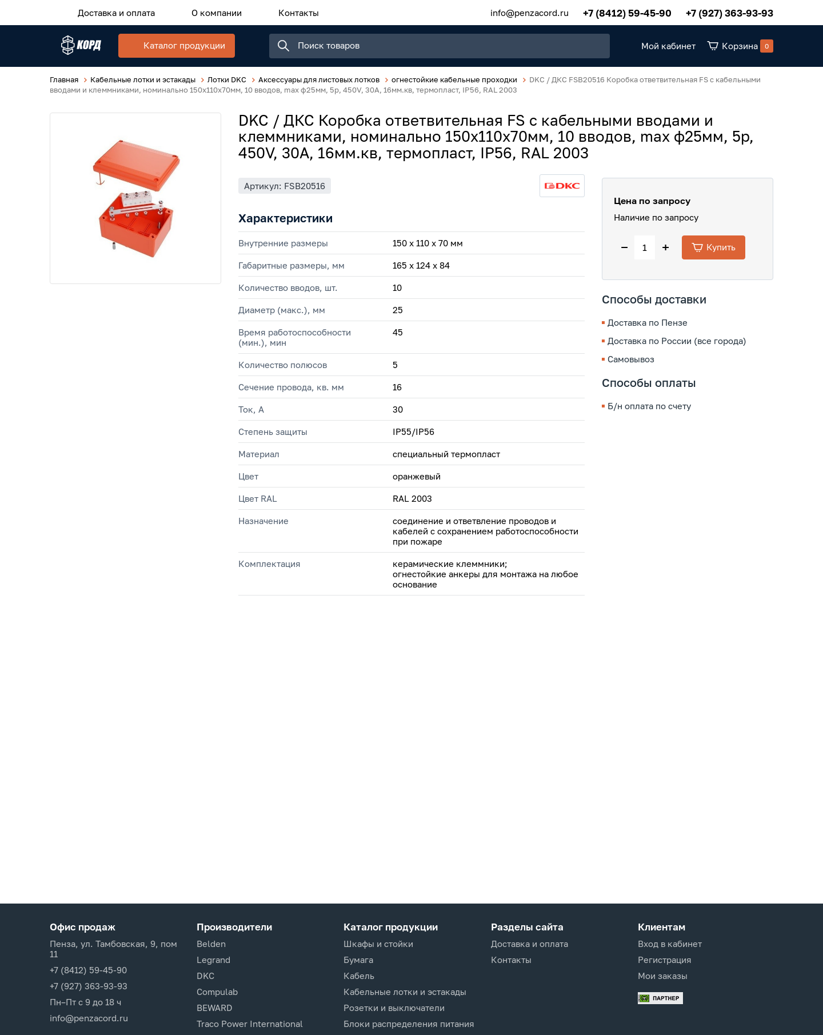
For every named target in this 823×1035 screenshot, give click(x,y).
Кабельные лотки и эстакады (404, 991)
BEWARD (215, 1007)
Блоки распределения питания (408, 1023)
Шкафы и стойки (378, 943)
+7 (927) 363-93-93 (729, 11)
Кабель (358, 975)
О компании (199, 11)
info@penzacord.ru (529, 11)
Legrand (213, 959)
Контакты (270, 11)
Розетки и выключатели (394, 1007)
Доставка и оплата (110, 11)
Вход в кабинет (670, 943)
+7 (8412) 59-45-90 (627, 11)
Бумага (358, 959)
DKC (205, 975)
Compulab (217, 991)
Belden (211, 943)
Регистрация (665, 959)
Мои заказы (663, 975)
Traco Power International (250, 1023)
